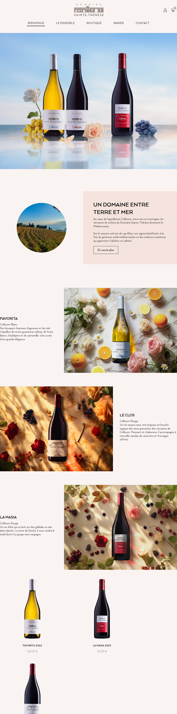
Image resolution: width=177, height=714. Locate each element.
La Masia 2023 (88, 636)
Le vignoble (68, 702)
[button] (165, 10)
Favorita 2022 (27, 636)
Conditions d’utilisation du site (138, 702)
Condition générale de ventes (138, 694)
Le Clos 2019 (149, 636)
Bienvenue (68, 694)
